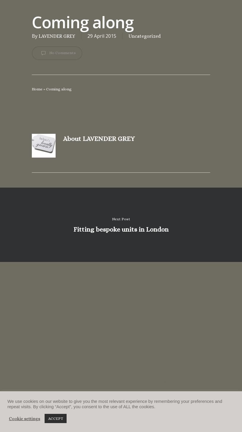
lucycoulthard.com (125, 374)
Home (37, 89)
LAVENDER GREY (57, 36)
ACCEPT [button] (55, 418)
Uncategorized (144, 36)
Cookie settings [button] (24, 418)
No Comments (57, 53)
